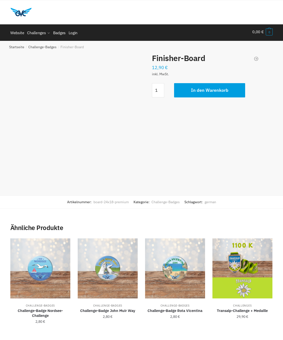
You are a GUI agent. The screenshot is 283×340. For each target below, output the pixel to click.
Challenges (242, 304)
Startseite (16, 45)
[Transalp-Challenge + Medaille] (242, 267)
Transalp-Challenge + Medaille (242, 309)
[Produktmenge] (158, 88)
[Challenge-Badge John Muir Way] (108, 267)
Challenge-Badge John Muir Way (107, 309)
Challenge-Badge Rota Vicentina (175, 309)
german (210, 200)
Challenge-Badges (42, 45)
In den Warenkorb (209, 88)
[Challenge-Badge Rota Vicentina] (175, 267)
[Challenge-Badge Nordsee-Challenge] (40, 267)
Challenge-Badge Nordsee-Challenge (40, 311)
